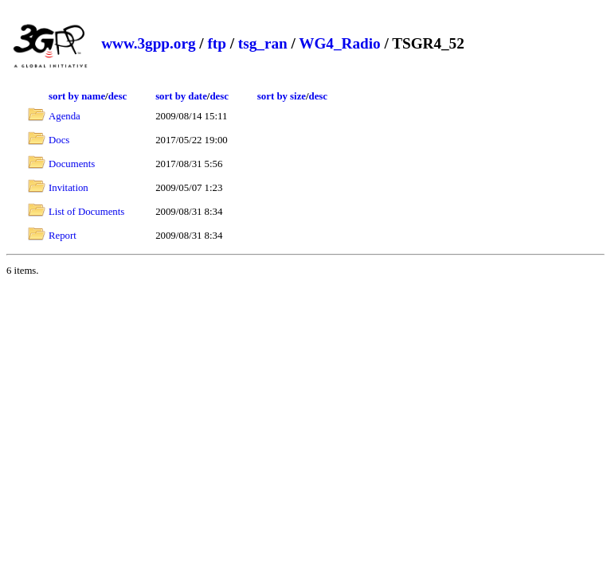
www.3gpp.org (148, 43)
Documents (72, 164)
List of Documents (86, 211)
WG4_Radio (339, 43)
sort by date (181, 96)
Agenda (64, 116)
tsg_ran (263, 43)
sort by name (77, 96)
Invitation (68, 187)
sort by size (281, 96)
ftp (216, 43)
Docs (59, 140)
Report (62, 235)
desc (117, 96)
